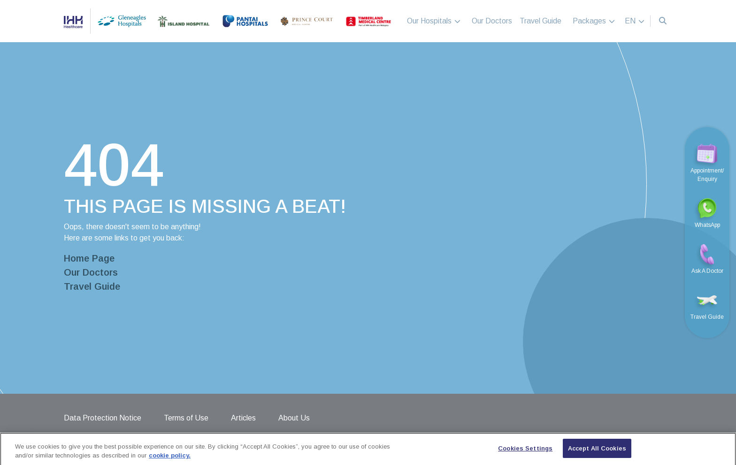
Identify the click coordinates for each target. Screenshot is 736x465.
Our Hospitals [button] (433, 21)
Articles (243, 418)
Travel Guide (540, 21)
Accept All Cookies (597, 453)
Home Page (89, 258)
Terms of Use (186, 418)
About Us (294, 418)
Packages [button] (594, 21)
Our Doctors (492, 21)
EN (634, 21)
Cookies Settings (525, 453)
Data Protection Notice (102, 418)
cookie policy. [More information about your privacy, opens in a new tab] (170, 461)
